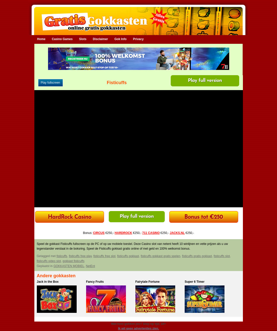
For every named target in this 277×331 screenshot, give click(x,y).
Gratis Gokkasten (138, 17)
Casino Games (62, 39)
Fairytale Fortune (147, 281)
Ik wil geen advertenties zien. (138, 328)
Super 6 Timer (195, 281)
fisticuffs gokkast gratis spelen (160, 256)
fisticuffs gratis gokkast (197, 256)
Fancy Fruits (95, 281)
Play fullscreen (50, 82)
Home (41, 39)
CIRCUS (99, 233)
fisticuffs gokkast (128, 256)
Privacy (138, 39)
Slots (82, 39)
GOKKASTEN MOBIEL (69, 266)
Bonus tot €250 (203, 217)
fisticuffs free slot (104, 256)
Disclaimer (100, 39)
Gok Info (120, 39)
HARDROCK (123, 233)
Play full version (205, 80)
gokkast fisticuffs (73, 261)
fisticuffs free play (80, 256)
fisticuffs (61, 256)
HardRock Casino (69, 217)
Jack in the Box (48, 281)
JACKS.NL (177, 233)
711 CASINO (151, 233)
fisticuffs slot (222, 256)
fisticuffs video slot (49, 261)
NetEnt (90, 266)
